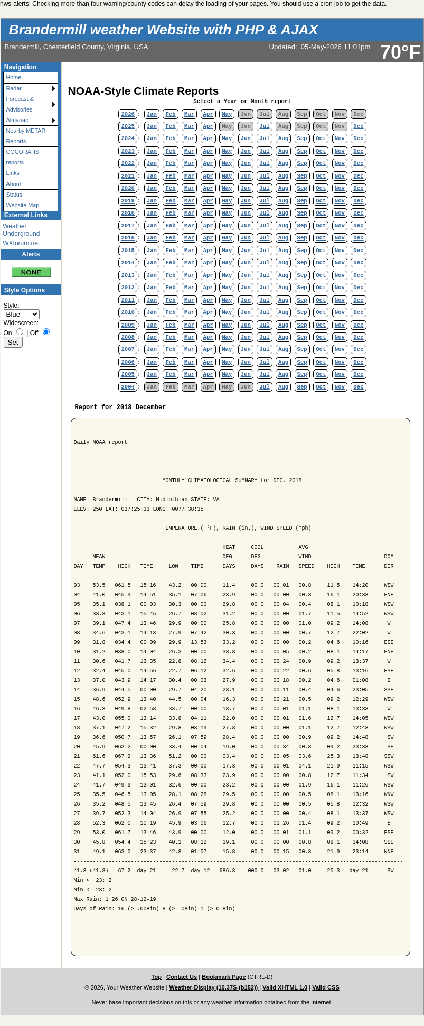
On (8, 333)
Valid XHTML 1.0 (284, 987)
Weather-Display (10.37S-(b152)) (214, 987)
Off (34, 333)
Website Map (23, 205)
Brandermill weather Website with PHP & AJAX (163, 30)
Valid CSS (326, 987)
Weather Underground (21, 230)
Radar (14, 88)
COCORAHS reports (22, 157)
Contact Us (181, 977)
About (13, 184)
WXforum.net (21, 243)
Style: (12, 305)
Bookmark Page (224, 977)
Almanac (17, 120)
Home (14, 77)
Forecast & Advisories (20, 104)
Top (157, 977)
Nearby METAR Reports (26, 135)
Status (14, 194)
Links (13, 173)
